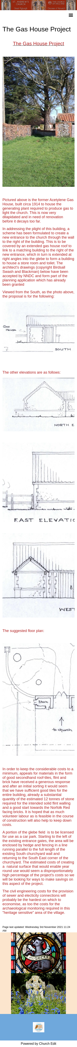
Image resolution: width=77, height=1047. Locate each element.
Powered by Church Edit (38, 1043)
